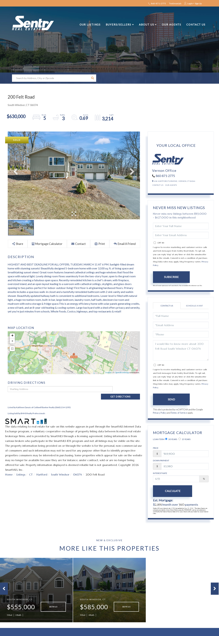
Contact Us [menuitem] (195, 24)
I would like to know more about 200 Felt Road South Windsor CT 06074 (181, 350)
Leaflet (108, 372)
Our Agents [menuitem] (171, 24)
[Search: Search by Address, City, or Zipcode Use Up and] (50, 78)
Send (171, 399)
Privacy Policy (160, 413)
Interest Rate (160, 473)
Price (155, 448)
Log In (190, 3)
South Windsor (60, 468)
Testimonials (175, 3)
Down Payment (161, 460)
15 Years (184, 439)
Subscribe (171, 276)
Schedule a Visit (194, 305)
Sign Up (198, 3)
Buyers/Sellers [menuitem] (118, 24)
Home (9, 468)
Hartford (41, 468)
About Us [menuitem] (146, 24)
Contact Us (157, 185)
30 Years (171, 439)
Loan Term (158, 439)
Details (53, 609)
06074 (77, 468)
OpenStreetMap (122, 372)
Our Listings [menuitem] (90, 24)
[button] (92, 78)
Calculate (171, 491)
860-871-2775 (157, 3)
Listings (20, 468)
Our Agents (171, 185)
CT (31, 468)
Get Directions (127, 389)
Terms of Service (179, 413)
